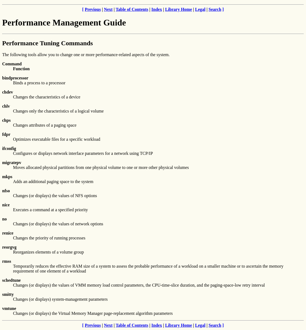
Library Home (178, 9)
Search (215, 9)
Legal (200, 9)
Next (108, 9)
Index (157, 9)
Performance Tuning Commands (47, 43)
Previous (93, 9)
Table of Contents (132, 9)
